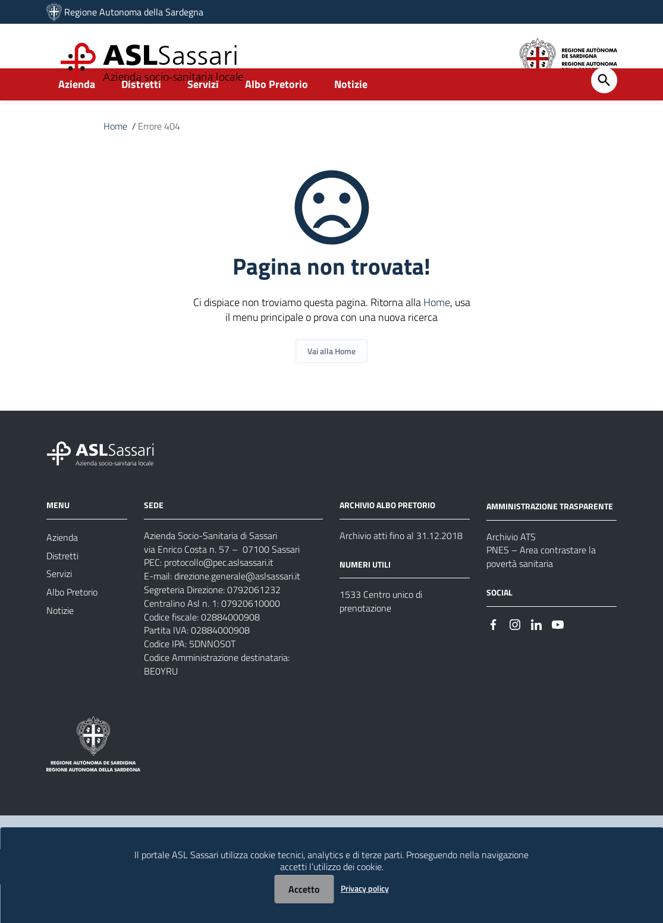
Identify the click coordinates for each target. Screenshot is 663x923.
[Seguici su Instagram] (515, 656)
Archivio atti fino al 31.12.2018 (401, 565)
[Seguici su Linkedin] (536, 656)
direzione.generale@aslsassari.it (237, 608)
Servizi (203, 111)
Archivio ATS (511, 566)
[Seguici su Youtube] (558, 656)
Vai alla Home (331, 380)
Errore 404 (159, 153)
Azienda (76, 111)
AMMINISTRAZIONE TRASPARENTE (549, 535)
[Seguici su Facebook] (493, 656)
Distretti (141, 111)
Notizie (350, 111)
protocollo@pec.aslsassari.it (219, 594)
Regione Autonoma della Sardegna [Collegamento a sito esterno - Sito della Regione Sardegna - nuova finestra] (133, 12)
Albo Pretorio (276, 111)
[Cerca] (604, 107)
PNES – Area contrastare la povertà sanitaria (541, 588)
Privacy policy (365, 888)
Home (115, 153)
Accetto (303, 889)
